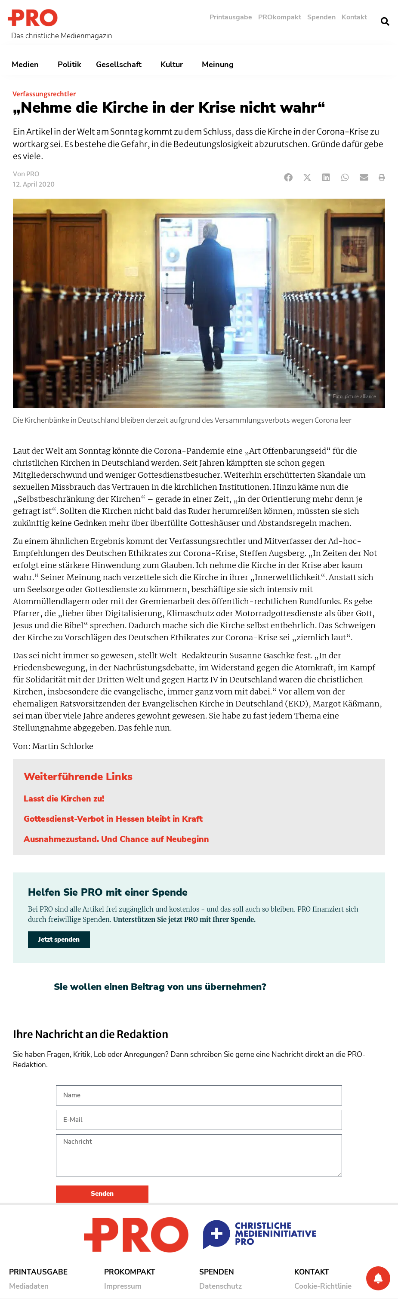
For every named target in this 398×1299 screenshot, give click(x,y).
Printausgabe (231, 17)
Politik (69, 64)
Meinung (220, 64)
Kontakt (354, 17)
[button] (385, 21)
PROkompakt (279, 17)
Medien (27, 64)
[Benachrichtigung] (378, 1278)
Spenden (321, 17)
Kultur (173, 64)
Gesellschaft (121, 64)
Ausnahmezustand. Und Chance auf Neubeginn (116, 839)
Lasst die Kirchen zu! (64, 799)
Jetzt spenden (59, 939)
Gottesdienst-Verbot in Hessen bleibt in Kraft (113, 819)
